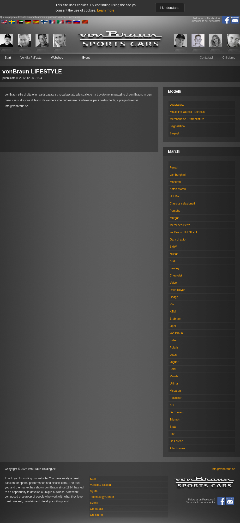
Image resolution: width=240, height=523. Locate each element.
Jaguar (174, 362)
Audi (172, 261)
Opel (173, 326)
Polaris (174, 347)
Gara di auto (178, 239)
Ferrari (174, 167)
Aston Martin (178, 189)
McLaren (175, 390)
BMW (173, 246)
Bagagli (174, 133)
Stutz (173, 426)
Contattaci (206, 57)
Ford (173, 369)
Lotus (173, 354)
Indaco (174, 340)
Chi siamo (228, 57)
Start (8, 57)
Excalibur (175, 398)
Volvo (173, 282)
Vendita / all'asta (30, 57)
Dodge (174, 297)
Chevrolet (176, 275)
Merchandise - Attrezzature (187, 119)
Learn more (105, 10)
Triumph (175, 419)
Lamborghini (178, 174)
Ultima (174, 383)
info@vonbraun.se (223, 469)
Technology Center (102, 497)
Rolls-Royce (177, 290)
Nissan (174, 254)
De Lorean (176, 441)
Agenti (94, 491)
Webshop (57, 57)
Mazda (174, 376)
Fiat (172, 434)
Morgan (175, 218)
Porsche (175, 210)
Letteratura (177, 104)
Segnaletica (177, 126)
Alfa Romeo (177, 448)
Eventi (86, 57)
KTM (173, 311)
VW (172, 304)
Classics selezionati (182, 203)
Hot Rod (175, 196)
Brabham (175, 318)
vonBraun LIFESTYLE (184, 232)
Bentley (174, 268)
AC (172, 405)
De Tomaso (177, 412)
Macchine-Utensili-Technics (187, 112)
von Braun (176, 333)
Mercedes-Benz (180, 225)
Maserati (175, 182)
